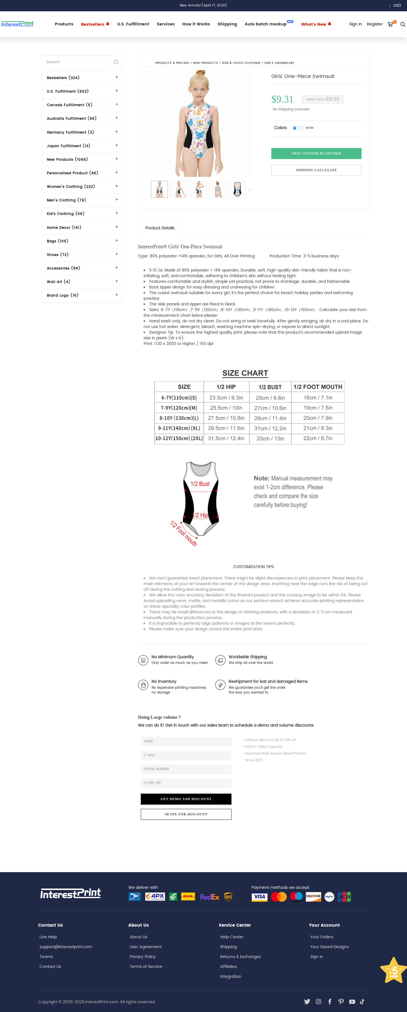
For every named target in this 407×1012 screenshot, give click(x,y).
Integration (230, 976)
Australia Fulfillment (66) (72, 118)
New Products (205, 63)
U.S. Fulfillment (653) (68, 91)
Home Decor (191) (64, 228)
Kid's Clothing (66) (66, 214)
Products (64, 24)
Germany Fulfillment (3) (70, 132)
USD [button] (399, 5)
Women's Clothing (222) (71, 187)
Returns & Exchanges (240, 957)
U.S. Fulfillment (133, 24)
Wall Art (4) (59, 282)
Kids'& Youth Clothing (241, 63)
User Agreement (146, 947)
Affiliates (228, 966)
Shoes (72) (58, 255)
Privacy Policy (143, 957)
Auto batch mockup (269, 23)
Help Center (232, 937)
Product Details (159, 228)
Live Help (48, 937)
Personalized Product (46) (73, 173)
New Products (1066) (67, 159)
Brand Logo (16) (63, 295)
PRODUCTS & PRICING (172, 63)
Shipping (227, 24)
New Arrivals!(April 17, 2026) (203, 5)
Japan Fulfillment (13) (69, 146)
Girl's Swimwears (280, 63)
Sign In (316, 957)
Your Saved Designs (329, 947)
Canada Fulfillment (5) (70, 105)
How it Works (196, 24)
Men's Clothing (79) (66, 200)
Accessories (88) (64, 268)
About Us (138, 937)
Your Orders (321, 937)
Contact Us (50, 966)
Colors (280, 128)
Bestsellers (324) (63, 78)
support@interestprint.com (66, 947)
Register (375, 24)
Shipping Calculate (316, 170)
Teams (46, 957)
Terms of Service (146, 966)
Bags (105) (58, 241)
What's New (316, 24)
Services (166, 24)
